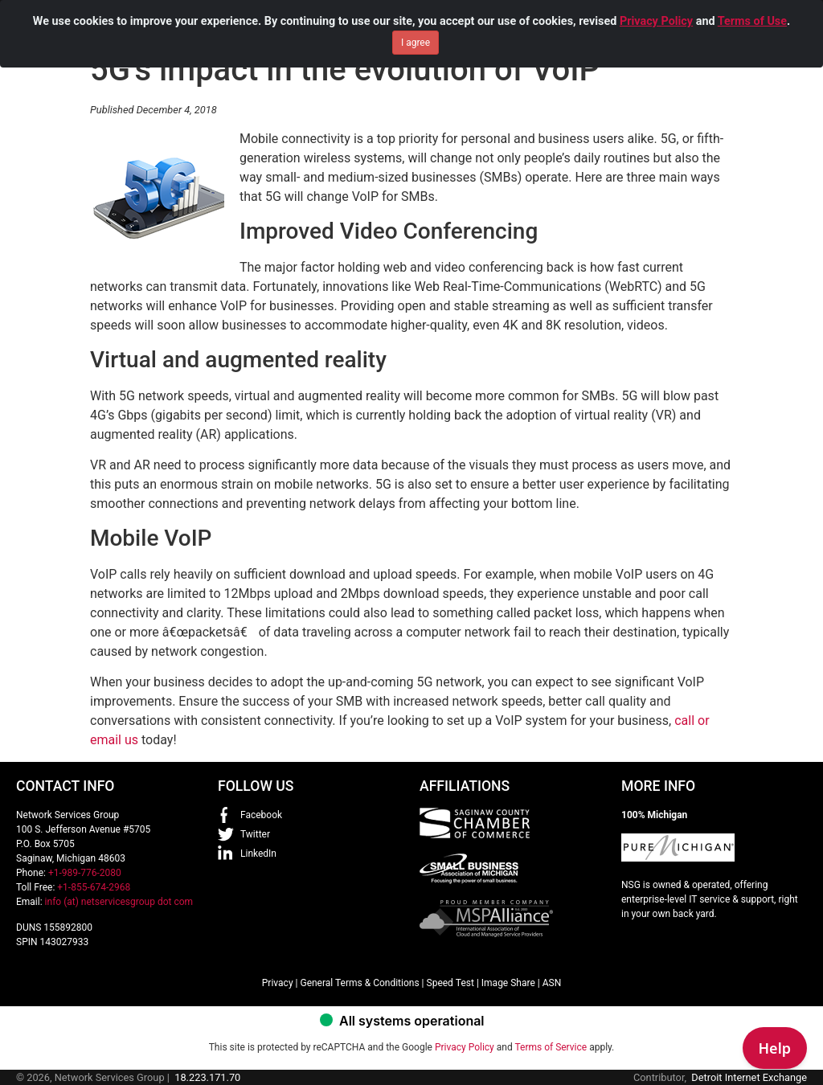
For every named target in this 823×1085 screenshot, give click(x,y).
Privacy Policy (656, 14)
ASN (552, 983)
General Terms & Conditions (359, 983)
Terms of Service (550, 1047)
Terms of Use (752, 14)
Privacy (277, 983)
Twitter (255, 834)
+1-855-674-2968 (93, 887)
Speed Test (450, 983)
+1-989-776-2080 (84, 872)
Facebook (261, 815)
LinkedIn (258, 853)
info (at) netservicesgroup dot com (119, 901)
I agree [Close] (415, 35)
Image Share (508, 983)
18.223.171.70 (207, 1077)
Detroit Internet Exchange (749, 1077)
